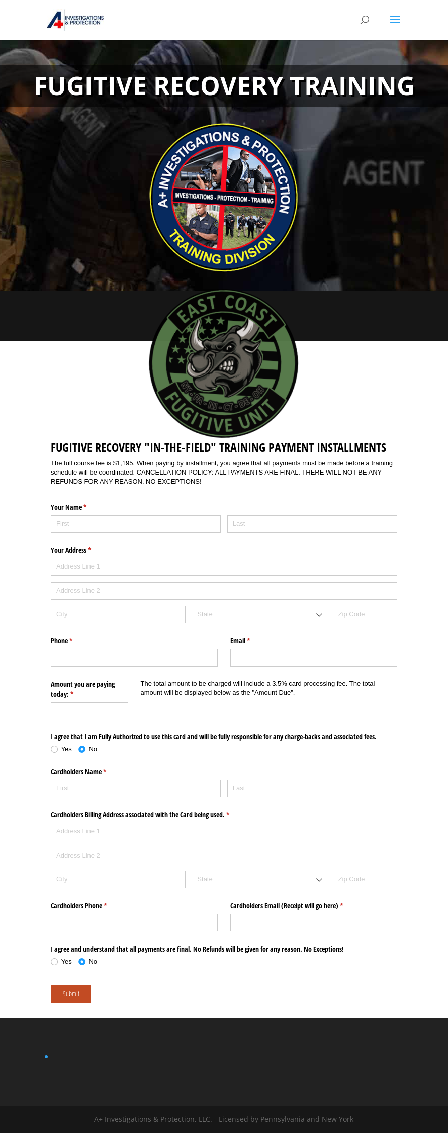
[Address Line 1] (224, 567)
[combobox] (259, 614)
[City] (118, 614)
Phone (73, 641)
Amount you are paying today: (83, 689)
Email (252, 641)
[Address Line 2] (224, 591)
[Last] (312, 524)
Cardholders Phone (90, 906)
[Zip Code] (365, 614)
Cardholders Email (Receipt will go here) (298, 906)
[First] (136, 524)
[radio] (64, 749)
